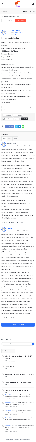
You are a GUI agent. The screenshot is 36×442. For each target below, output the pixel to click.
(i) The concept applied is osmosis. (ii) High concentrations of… (19, 403)
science (8, 110)
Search (4, 11)
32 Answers (9, 369)
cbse (10, 107)
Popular (4, 351)
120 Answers (10, 361)
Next (9, 20)
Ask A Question (29, 11)
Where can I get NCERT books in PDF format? (19, 374)
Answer (24, 119)
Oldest (10, 138)
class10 (22, 107)
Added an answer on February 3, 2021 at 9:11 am (19, 231)
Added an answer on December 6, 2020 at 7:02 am (19, 145)
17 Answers (9, 393)
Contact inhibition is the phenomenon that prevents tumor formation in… (19, 419)
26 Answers (9, 377)
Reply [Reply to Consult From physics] (11, 222)
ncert (3, 110)
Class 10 (14, 34)
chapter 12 (16, 107)
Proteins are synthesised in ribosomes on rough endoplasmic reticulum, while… (19, 427)
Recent (15, 138)
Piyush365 (8, 395)
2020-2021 (4, 107)
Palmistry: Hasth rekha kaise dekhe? (16, 390)
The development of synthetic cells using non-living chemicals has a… (18, 395)
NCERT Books (9, 366)
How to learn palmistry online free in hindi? (18, 382)
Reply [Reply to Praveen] (11, 318)
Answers (11, 351)
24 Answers (9, 385)
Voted (4, 138)
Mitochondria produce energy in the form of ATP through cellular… (18, 411)
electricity (28, 107)
